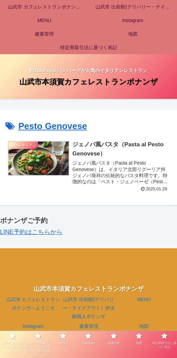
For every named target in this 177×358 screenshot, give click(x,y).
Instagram (32, 326)
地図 (144, 326)
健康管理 (88, 326)
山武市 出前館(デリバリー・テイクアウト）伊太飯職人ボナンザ (89, 308)
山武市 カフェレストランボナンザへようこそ (33, 304)
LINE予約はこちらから (31, 232)
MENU (144, 299)
